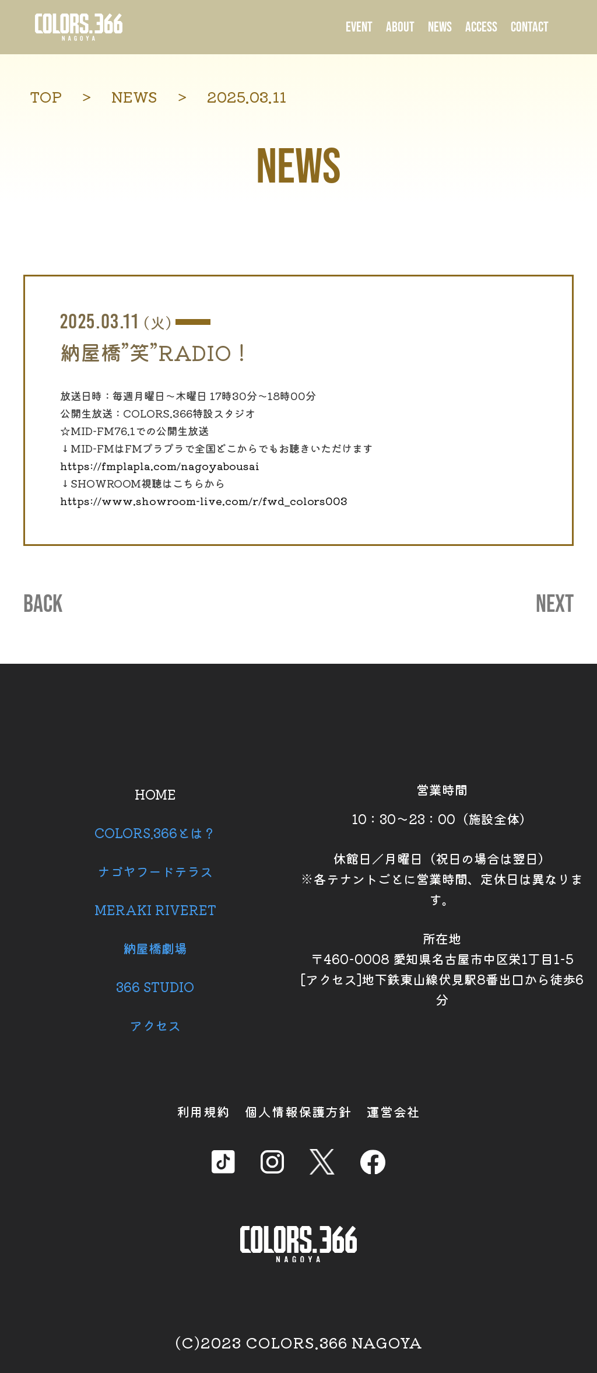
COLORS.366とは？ (155, 832)
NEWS (440, 27)
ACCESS (481, 27)
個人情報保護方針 (298, 1111)
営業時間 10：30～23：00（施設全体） (442, 804)
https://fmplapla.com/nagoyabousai (159, 465)
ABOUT (400, 27)
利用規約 (203, 1111)
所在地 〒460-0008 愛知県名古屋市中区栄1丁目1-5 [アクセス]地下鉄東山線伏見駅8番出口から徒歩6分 (442, 968)
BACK (42, 605)
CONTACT (530, 27)
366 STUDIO (155, 986)
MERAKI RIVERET (155, 909)
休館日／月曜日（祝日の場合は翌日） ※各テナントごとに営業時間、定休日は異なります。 (442, 878)
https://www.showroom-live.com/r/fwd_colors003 (203, 500)
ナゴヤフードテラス (155, 870)
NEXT (555, 605)
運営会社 (393, 1111)
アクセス (155, 1024)
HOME (155, 793)
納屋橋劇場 (155, 947)
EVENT (359, 27)
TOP (46, 96)
